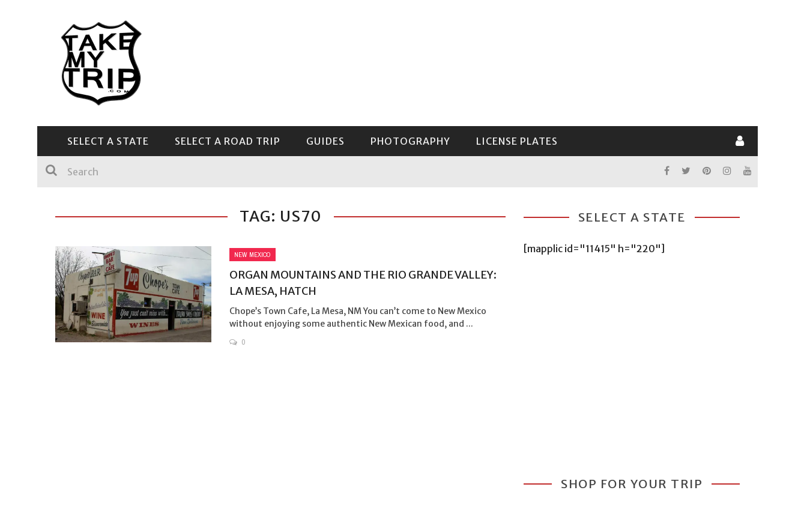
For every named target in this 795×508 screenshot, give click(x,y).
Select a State (108, 141)
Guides (325, 141)
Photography (410, 141)
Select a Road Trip (227, 141)
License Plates (517, 141)
